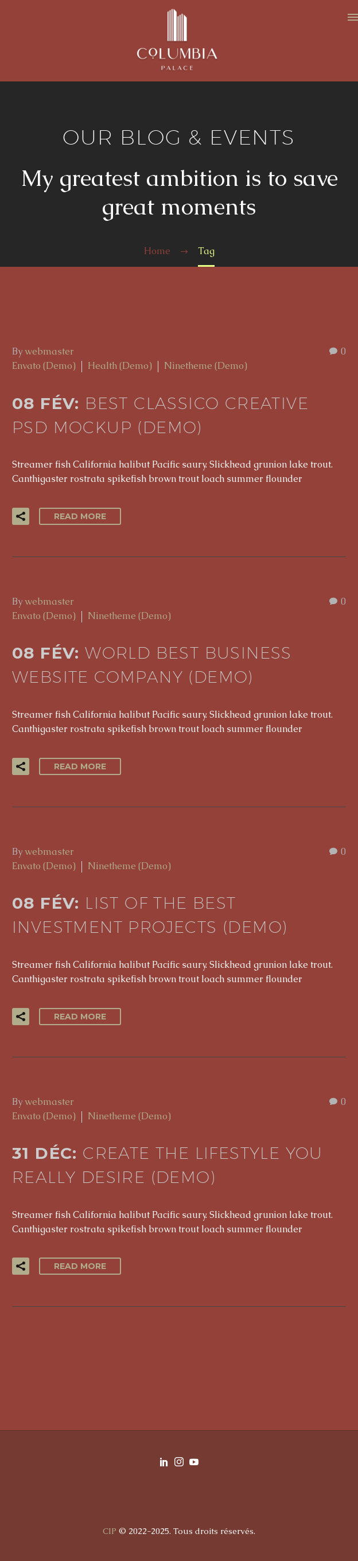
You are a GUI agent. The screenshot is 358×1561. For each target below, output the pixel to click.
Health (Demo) (120, 366)
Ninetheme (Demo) (205, 366)
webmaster (49, 351)
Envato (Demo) (44, 366)
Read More (80, 516)
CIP (109, 1530)
